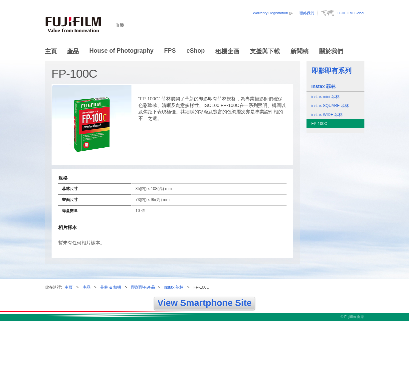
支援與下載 (265, 51)
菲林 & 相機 (110, 287)
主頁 (51, 51)
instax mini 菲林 (325, 96)
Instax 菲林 (323, 86)
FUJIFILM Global (350, 13)
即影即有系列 (331, 70)
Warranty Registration (270, 13)
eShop (195, 50)
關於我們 (331, 51)
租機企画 (227, 51)
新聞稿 (299, 51)
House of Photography (122, 50)
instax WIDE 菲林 (326, 114)
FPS (170, 50)
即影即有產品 (143, 287)
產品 (73, 51)
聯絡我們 (307, 13)
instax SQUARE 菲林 (330, 105)
